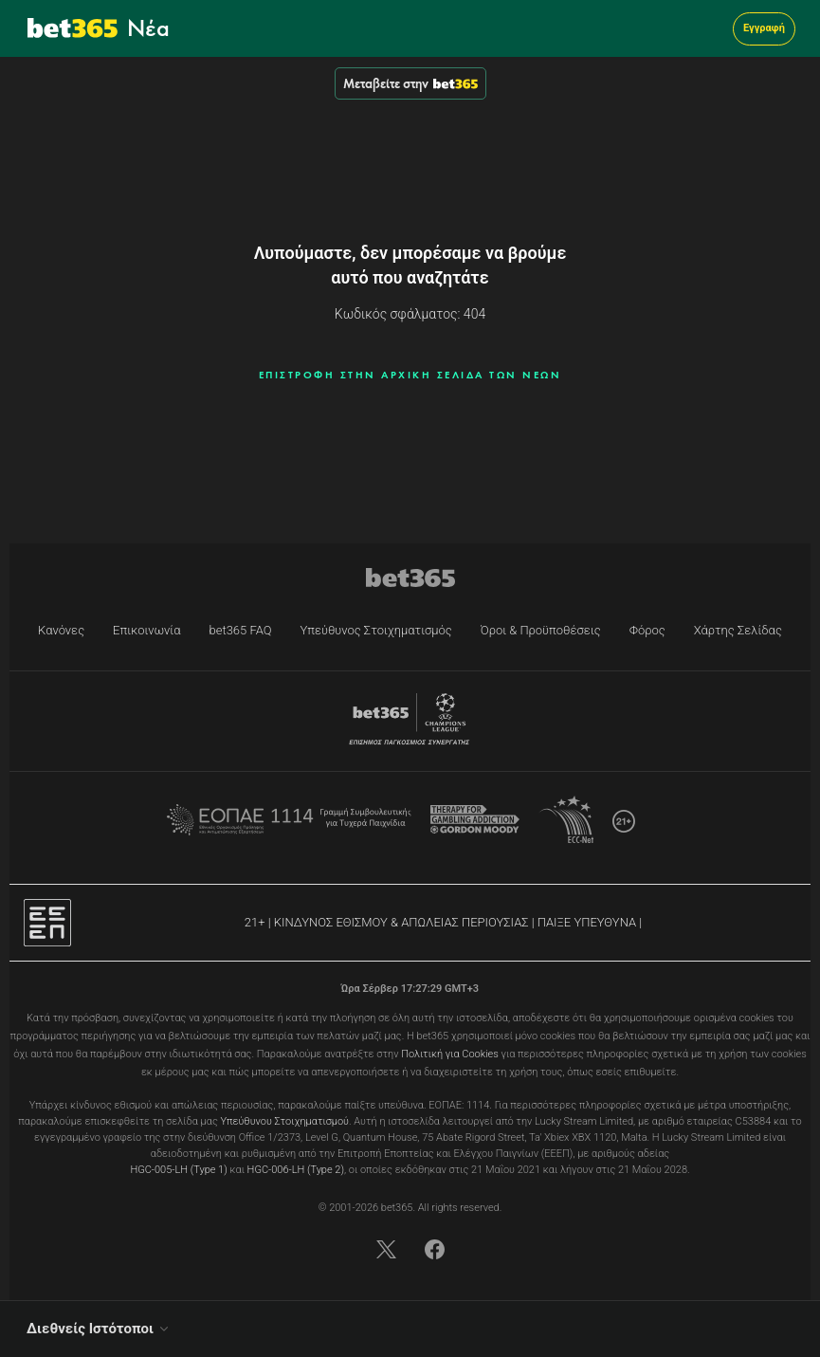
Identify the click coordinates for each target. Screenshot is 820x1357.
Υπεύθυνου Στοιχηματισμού (284, 1121)
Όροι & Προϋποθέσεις (541, 630)
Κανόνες (61, 630)
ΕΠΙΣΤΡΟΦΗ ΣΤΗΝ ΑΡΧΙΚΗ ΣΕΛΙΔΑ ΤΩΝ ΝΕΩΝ (410, 374)
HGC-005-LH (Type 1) (178, 1170)
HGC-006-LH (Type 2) (295, 1170)
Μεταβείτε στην (410, 83)
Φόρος (647, 630)
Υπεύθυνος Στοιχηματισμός (376, 630)
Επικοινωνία (146, 630)
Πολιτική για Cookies (450, 1054)
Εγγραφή (764, 28)
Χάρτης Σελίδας (738, 630)
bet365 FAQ (241, 630)
